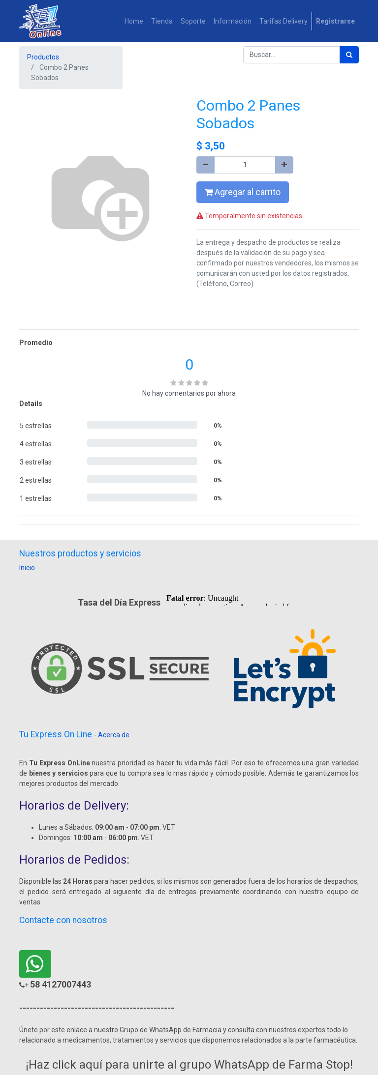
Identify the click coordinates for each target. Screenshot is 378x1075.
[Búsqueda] (349, 54)
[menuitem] (134, 21)
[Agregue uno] (284, 165)
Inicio (27, 568)
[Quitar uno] (205, 165)
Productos (43, 57)
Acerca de (113, 735)
